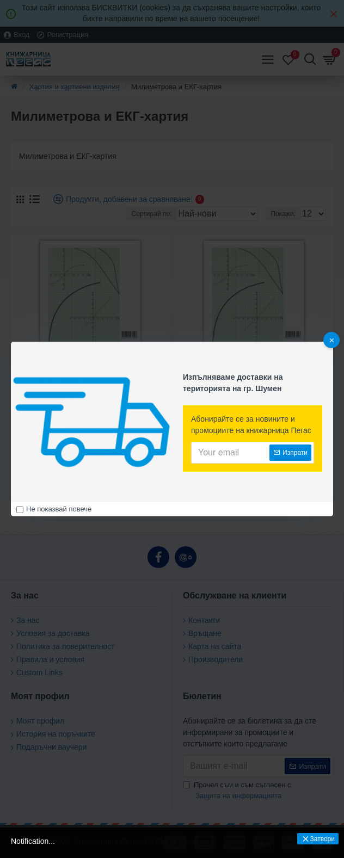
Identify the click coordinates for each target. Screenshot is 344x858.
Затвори (322, 839)
